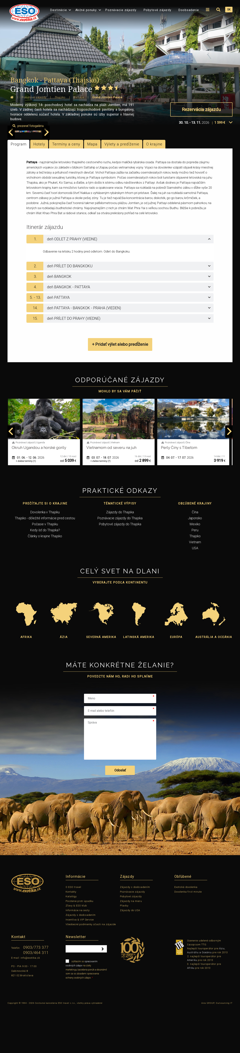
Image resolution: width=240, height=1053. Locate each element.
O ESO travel (73, 932)
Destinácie (58, 10)
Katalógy (71, 941)
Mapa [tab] (92, 189)
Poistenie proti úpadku (79, 946)
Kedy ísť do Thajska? (45, 575)
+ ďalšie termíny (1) (27, 506)
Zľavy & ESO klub (76, 950)
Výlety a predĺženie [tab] (121, 189)
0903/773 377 (36, 992)
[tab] (120, 284)
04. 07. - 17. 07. (179, 502)
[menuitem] (23, 12)
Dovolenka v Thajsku (45, 557)
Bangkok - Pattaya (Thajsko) (54, 80)
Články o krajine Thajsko (45, 581)
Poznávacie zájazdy (120, 10)
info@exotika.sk (30, 1003)
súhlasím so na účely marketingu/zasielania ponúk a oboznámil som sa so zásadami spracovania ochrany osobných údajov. (86, 1014)
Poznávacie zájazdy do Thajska (119, 563)
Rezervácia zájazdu (201, 109)
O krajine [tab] (154, 189)
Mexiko (195, 569)
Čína (195, 557)
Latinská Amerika (138, 682)
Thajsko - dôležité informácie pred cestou (45, 563)
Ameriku (192, 1005)
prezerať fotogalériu (210, 171)
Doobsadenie (188, 10)
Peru (194, 575)
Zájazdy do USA (130, 955)
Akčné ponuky (86, 10)
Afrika (26, 682)
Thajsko (195, 581)
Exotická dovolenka (185, 932)
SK (228, 9)
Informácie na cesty (78, 955)
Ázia (64, 682)
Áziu (222, 993)
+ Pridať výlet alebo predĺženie (120, 389)
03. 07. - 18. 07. (104, 502)
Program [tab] (18, 189)
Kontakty (71, 936)
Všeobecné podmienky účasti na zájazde (91, 969)
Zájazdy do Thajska (120, 557)
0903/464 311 (36, 998)
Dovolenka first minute (188, 936)
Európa (176, 682)
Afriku (190, 1013)
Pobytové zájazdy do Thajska (120, 569)
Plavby (124, 950)
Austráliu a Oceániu (199, 997)
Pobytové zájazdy (157, 10)
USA (195, 593)
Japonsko (195, 563)
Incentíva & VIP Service (80, 964)
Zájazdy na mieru (131, 946)
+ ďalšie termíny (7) (102, 506)
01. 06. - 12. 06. (30, 502)
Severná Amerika (101, 682)
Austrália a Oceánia (213, 682)
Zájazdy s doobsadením (81, 960)
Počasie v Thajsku (45, 569)
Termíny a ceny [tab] (66, 189)
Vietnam (195, 587)
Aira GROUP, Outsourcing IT (216, 1048)
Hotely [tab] (39, 189)
